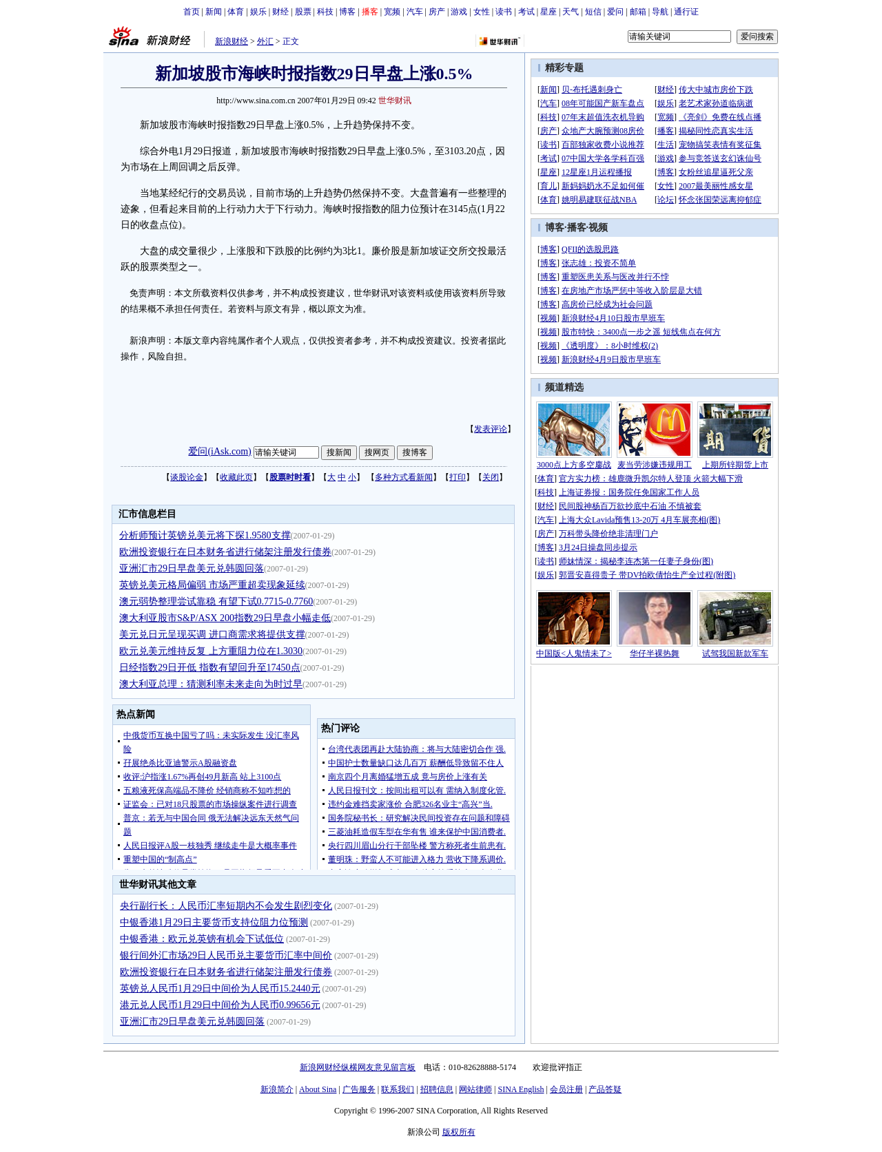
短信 (593, 12)
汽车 (415, 12)
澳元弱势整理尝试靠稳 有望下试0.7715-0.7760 (216, 601)
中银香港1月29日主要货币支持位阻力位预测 (214, 922)
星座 (548, 12)
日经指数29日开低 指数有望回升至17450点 (209, 667)
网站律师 (475, 1089)
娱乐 (258, 12)
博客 (347, 12)
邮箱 (638, 12)
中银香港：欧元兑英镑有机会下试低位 (202, 939)
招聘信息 (436, 1089)
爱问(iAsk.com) (219, 451)
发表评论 (490, 429)
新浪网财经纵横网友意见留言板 (358, 1067)
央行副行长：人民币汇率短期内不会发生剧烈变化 (226, 906)
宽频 (392, 12)
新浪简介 (277, 1089)
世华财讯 (394, 100)
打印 (457, 477)
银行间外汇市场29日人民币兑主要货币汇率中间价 (226, 955)
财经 (280, 12)
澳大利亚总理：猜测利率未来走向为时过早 (210, 684)
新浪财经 (231, 41)
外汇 (265, 41)
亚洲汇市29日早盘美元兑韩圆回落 (191, 568)
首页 (191, 12)
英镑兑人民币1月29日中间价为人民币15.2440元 (220, 988)
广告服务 (359, 1089)
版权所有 (458, 1132)
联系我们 (397, 1089)
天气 (570, 12)
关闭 (490, 477)
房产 (437, 12)
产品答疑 (605, 1089)
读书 (503, 12)
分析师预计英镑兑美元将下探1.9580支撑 (205, 535)
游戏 (459, 12)
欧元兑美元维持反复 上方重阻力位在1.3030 (210, 651)
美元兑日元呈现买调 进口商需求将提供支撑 (212, 634)
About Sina (317, 1089)
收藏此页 (236, 477)
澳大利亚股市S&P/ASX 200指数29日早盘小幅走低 (225, 618)
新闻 (213, 12)
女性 (481, 12)
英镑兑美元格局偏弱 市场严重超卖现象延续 (212, 585)
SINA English (521, 1089)
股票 (303, 12)
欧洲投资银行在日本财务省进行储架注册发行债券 (225, 552)
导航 (660, 12)
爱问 (615, 12)
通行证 (686, 12)
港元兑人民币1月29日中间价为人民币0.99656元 (220, 1005)
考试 (526, 12)
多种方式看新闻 (404, 477)
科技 (325, 12)
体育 (235, 12)
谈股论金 (186, 477)
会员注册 (566, 1089)
